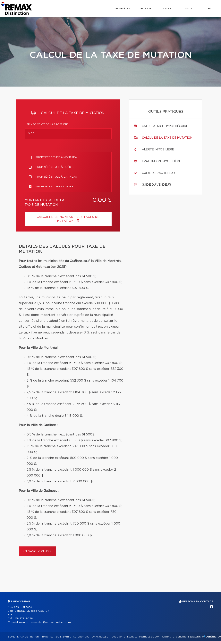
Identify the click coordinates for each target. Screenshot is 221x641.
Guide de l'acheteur (158, 173)
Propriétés (122, 8)
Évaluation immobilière (161, 161)
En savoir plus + (37, 551)
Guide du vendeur (156, 184)
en (209, 8)
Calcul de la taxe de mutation (167, 138)
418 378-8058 (23, 618)
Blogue (145, 8)
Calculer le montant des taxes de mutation (68, 219)
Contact (188, 8)
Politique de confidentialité (156, 637)
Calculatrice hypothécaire (165, 126)
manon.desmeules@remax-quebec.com (45, 622)
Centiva (210, 636)
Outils (166, 8)
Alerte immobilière (158, 149)
